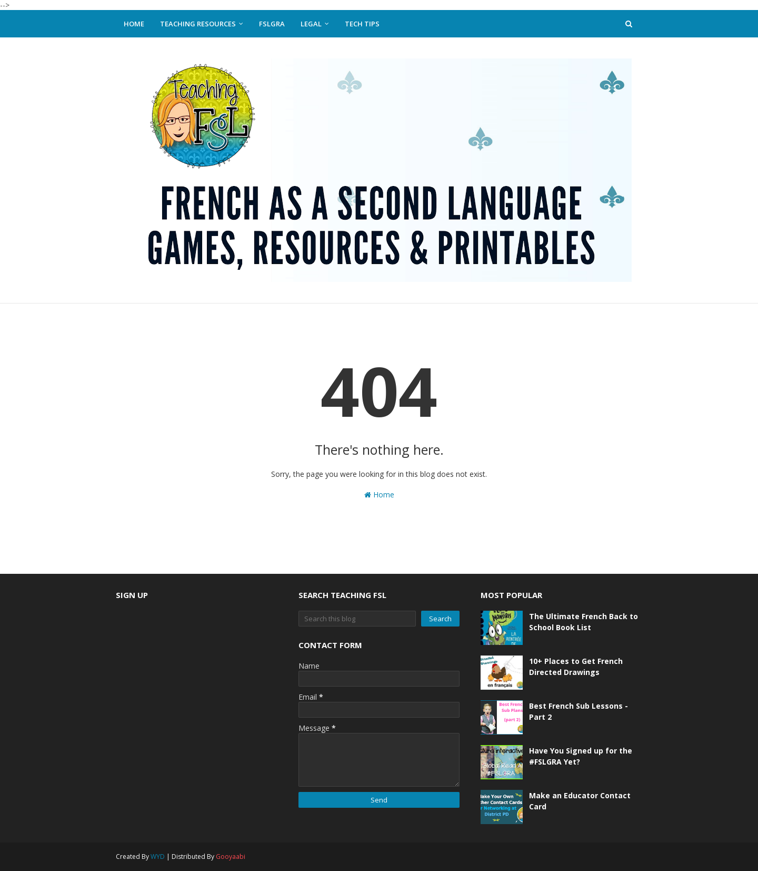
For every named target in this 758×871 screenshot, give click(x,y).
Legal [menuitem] (311, 23)
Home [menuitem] (134, 23)
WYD (158, 856)
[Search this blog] (357, 619)
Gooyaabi (230, 856)
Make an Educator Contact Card (580, 800)
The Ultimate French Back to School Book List (583, 621)
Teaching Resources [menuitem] (198, 23)
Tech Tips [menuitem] (362, 23)
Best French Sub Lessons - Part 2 (578, 711)
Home (379, 495)
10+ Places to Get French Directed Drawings (576, 666)
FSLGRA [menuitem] (272, 23)
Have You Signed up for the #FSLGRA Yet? (580, 756)
